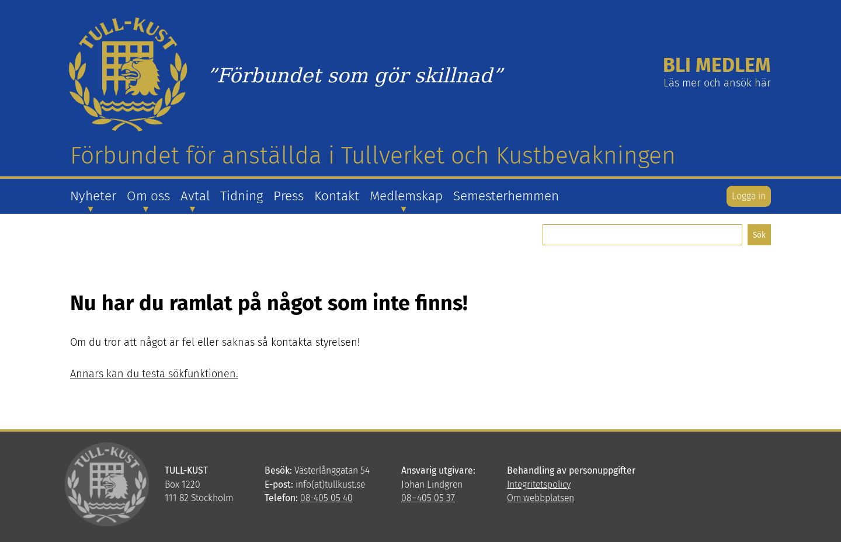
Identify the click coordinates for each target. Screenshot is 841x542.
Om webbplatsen (540, 497)
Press (288, 196)
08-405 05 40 (326, 497)
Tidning (241, 196)
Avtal (195, 196)
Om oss (148, 196)
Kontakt (336, 196)
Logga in (749, 195)
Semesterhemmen (506, 196)
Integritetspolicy (539, 484)
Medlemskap (406, 196)
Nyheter (93, 196)
